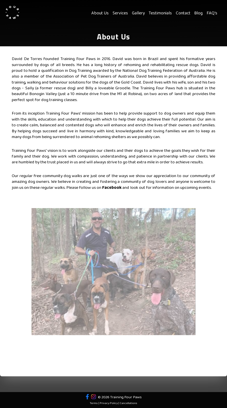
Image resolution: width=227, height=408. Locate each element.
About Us (100, 13)
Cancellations (128, 403)
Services (120, 13)
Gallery (138, 13)
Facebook (111, 187)
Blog (198, 13)
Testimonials (160, 13)
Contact (183, 13)
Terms (94, 403)
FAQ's (212, 13)
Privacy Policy (109, 403)
